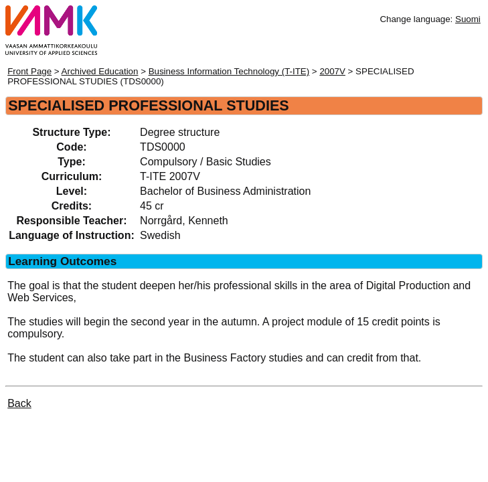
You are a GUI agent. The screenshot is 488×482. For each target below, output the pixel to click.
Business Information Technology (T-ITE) (229, 71)
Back (19, 403)
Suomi (468, 19)
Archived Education (100, 71)
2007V (332, 71)
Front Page (29, 71)
